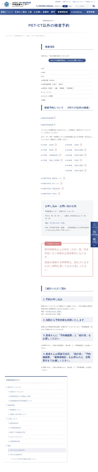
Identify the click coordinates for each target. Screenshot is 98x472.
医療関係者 (63, 12)
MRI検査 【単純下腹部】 (75, 155)
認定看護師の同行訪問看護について (21, 64)
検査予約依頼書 (48, 118)
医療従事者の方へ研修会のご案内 (20, 60)
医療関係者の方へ (19, 35)
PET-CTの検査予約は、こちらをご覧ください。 (67, 60)
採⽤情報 (58, 2)
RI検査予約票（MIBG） (50, 194)
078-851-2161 (44, 6)
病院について (7, 12)
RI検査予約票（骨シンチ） (51, 184)
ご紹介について (12, 82)
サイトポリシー (71, 462)
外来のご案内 (21, 12)
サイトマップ (26, 462)
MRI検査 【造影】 (73, 161)
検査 (28, 35)
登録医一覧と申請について (18, 78)
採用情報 (91, 12)
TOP (94, 245)
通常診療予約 (14, 87)
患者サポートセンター (15, 51)
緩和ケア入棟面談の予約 (17, 96)
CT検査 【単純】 (48, 145)
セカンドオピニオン (16, 100)
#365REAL (77, 12)
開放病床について (15, 73)
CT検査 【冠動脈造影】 (51, 155)
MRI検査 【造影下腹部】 (75, 171)
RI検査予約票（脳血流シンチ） (53, 179)
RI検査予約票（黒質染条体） (52, 189)
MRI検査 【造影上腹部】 (75, 166)
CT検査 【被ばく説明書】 (51, 161)
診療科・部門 (49, 12)
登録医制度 (11, 69)
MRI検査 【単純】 (73, 145)
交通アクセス (67, 2)
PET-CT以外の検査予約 (17, 114)
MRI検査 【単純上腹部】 (75, 150)
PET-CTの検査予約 (16, 118)
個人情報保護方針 (54, 462)
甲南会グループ (90, 2)
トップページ (8, 35)
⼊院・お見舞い (35, 12)
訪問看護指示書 (15, 105)
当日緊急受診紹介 (15, 91)
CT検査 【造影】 (48, 150)
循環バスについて (78, 2)
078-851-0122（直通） (58, 223)
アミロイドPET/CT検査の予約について (21, 124)
